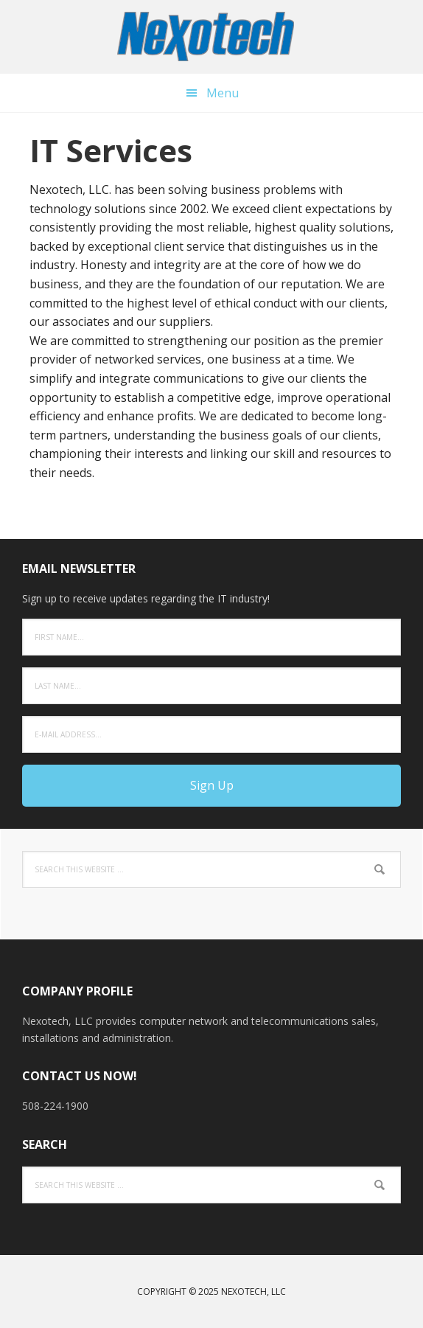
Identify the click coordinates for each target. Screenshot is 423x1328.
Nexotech (211, 37)
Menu (222, 93)
